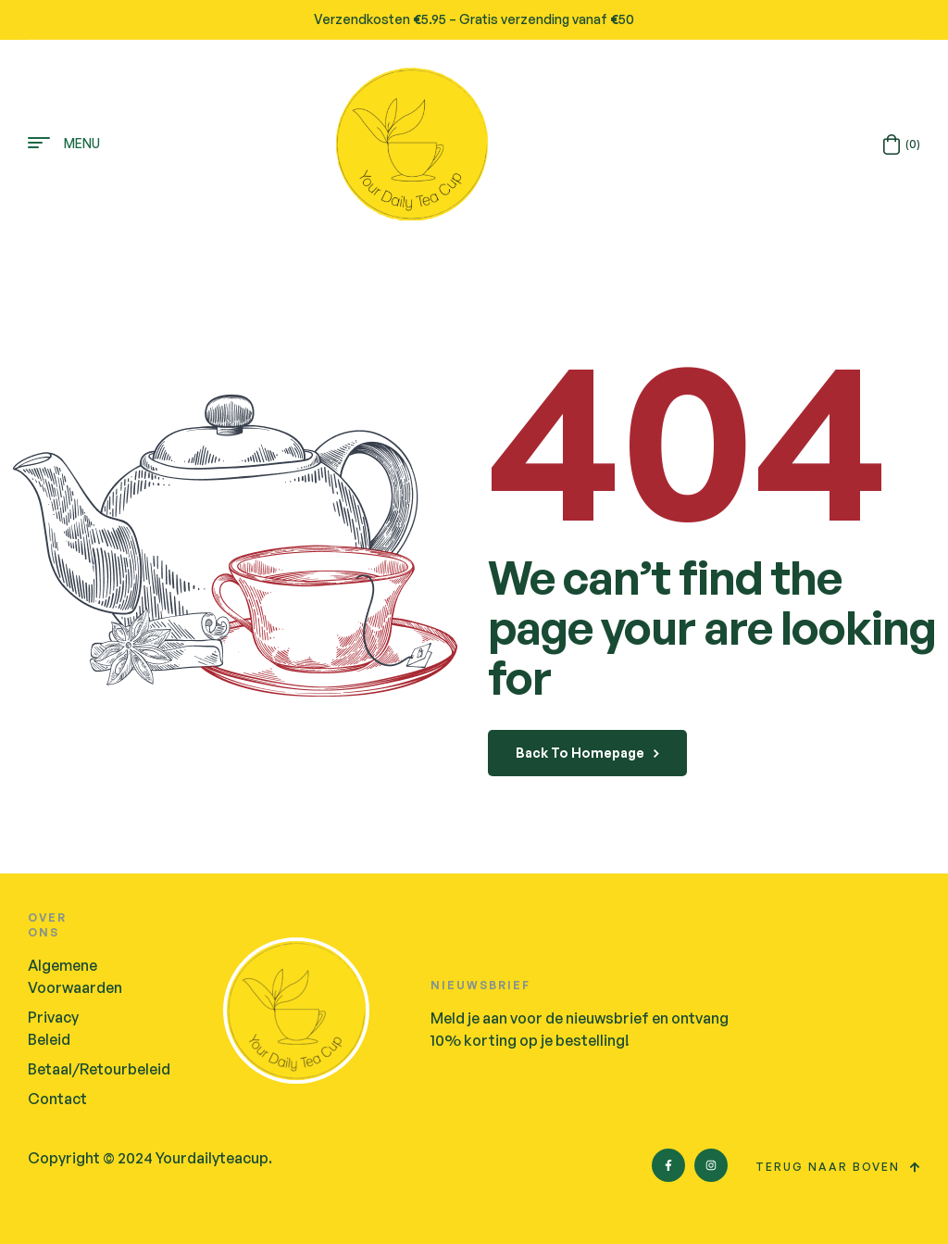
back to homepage (587, 752)
